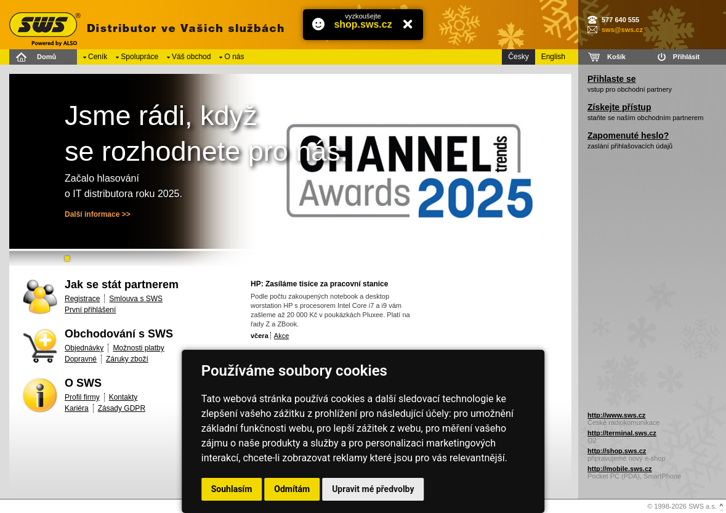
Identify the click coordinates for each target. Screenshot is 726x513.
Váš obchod (191, 56)
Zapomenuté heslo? (628, 135)
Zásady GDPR (121, 408)
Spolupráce (139, 56)
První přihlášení (90, 309)
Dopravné (81, 359)
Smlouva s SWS (136, 298)
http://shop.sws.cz (616, 450)
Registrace (82, 298)
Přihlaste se (611, 79)
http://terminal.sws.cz (621, 433)
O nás (234, 56)
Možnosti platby (138, 348)
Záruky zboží (127, 359)
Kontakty (123, 397)
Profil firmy (82, 397)
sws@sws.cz (622, 29)
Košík (616, 56)
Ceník (97, 56)
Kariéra (77, 408)
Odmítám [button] (292, 489)
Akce (281, 335)
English (553, 56)
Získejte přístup (619, 107)
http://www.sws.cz (616, 415)
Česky (518, 56)
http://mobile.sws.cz (619, 468)
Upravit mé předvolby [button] (373, 489)
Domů (46, 56)
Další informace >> (98, 214)
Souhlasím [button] (231, 489)
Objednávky (84, 348)
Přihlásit (686, 56)
